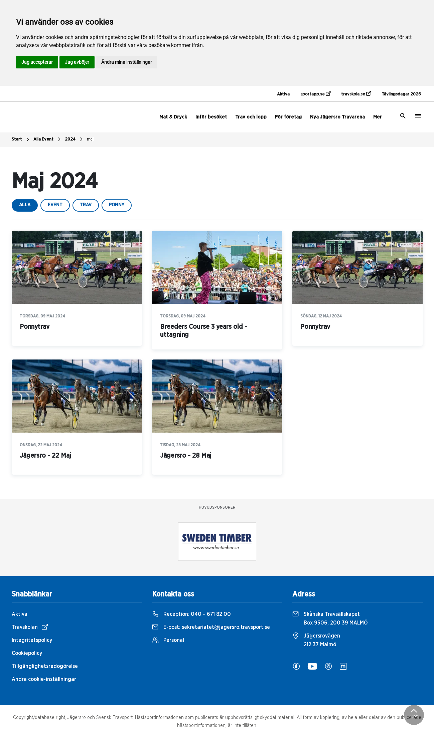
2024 (74, 140)
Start (21, 140)
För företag (288, 116)
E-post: (211, 627)
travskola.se (356, 93)
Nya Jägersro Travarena (337, 116)
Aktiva (283, 94)
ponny (116, 205)
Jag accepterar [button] (37, 62)
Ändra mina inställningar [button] (126, 62)
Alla (24, 205)
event (55, 205)
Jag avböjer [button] (77, 62)
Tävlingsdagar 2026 (401, 94)
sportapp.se (315, 93)
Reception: (191, 614)
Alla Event (47, 140)
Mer (377, 116)
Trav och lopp (251, 116)
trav (86, 205)
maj (90, 139)
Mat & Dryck (173, 116)
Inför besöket (211, 116)
